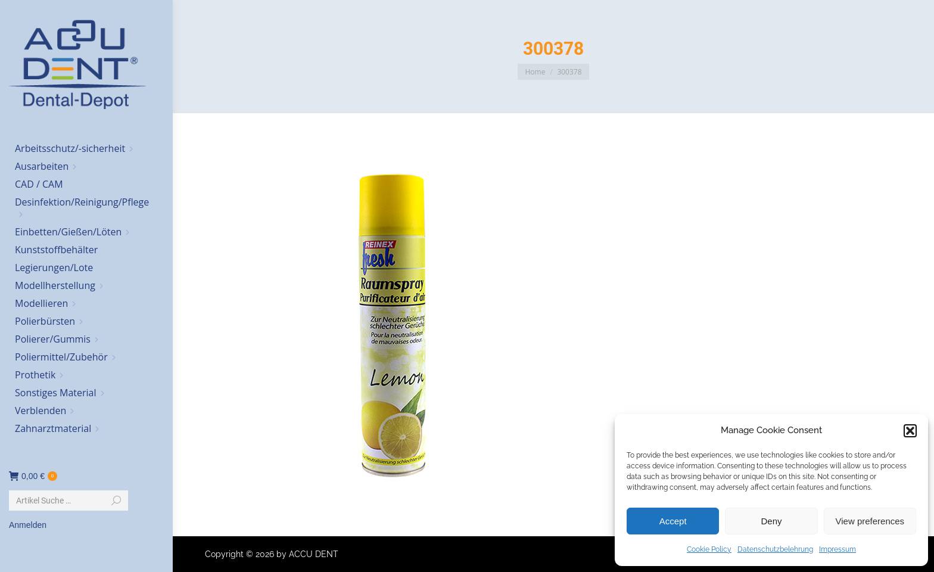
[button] (910, 431)
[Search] (68, 500)
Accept (673, 521)
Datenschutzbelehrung (775, 549)
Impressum (837, 549)
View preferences (870, 521)
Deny (771, 521)
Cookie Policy (709, 549)
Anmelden (27, 525)
